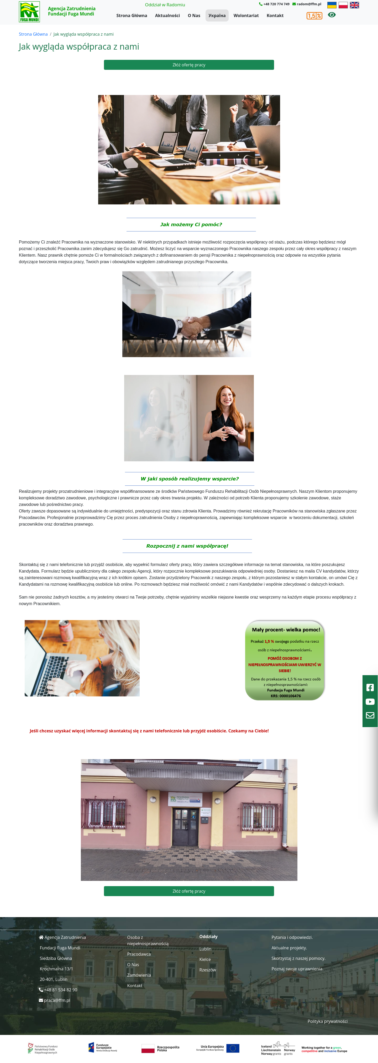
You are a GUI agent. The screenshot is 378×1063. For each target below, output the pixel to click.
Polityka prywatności (328, 1021)
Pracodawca (139, 954)
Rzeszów (208, 970)
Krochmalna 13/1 (56, 969)
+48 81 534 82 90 (60, 990)
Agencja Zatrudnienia (65, 937)
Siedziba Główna (56, 958)
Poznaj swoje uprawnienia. (298, 969)
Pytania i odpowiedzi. (292, 937)
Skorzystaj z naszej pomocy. (299, 958)
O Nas (194, 15)
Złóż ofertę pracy (189, 65)
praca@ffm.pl (57, 1000)
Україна (216, 15)
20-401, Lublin (53, 979)
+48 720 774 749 (277, 4)
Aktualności (167, 15)
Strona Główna (131, 15)
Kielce (205, 959)
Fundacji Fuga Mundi (60, 948)
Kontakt (275, 15)
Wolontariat (246, 15)
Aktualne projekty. (289, 948)
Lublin (206, 949)
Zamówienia (139, 975)
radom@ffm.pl (309, 4)
